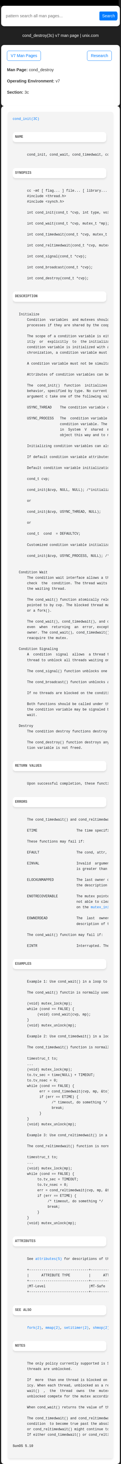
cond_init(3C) (26, 119)
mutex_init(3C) (105, 907)
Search (108, 16)
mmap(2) (53, 1328)
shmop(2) (101, 1328)
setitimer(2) (76, 1328)
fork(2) (34, 1328)
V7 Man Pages (24, 55)
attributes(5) (48, 1259)
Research (99, 55)
